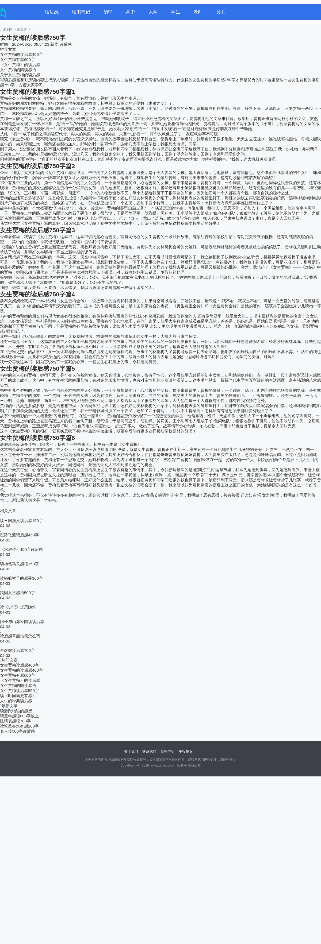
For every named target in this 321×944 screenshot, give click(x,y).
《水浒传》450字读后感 (21, 549)
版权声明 (167, 751)
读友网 (7, 30)
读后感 (52, 11)
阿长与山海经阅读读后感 (22, 621)
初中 (108, 11)
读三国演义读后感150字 (21, 520)
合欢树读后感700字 (17, 650)
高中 (130, 11)
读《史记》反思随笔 (18, 607)
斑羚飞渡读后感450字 (19, 535)
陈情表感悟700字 (15, 721)
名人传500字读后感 (17, 731)
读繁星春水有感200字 (19, 726)
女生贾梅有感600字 (17, 59)
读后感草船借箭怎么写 (20, 636)
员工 (220, 11)
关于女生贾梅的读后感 (20, 74)
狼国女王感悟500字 (17, 592)
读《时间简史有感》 (18, 695)
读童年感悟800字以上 (19, 716)
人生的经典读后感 (16, 700)
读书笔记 (81, 11)
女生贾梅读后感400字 (19, 665)
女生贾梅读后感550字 (19, 690)
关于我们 (131, 751)
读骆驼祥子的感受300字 (21, 578)
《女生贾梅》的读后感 (20, 64)
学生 (175, 11)
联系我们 (149, 751)
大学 (153, 11)
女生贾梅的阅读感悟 (18, 69)
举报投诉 (186, 751)
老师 (197, 11)
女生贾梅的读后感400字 (21, 54)
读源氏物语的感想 (16, 711)
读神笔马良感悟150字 (19, 564)
